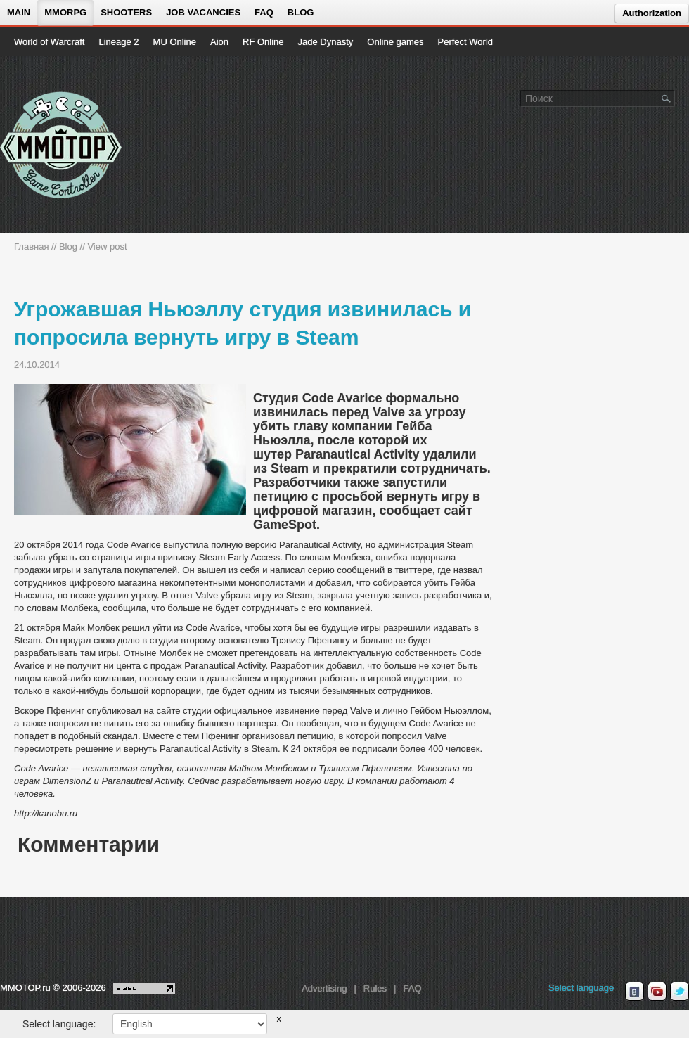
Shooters (126, 12)
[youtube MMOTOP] (657, 991)
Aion (219, 42)
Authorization (651, 13)
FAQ (264, 12)
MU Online (174, 42)
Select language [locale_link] (581, 987)
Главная (31, 246)
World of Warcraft (49, 42)
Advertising (324, 988)
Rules (375, 988)
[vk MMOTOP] (634, 991)
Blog (301, 12)
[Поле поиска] (666, 98)
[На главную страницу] (61, 144)
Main (18, 12)
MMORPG (65, 12)
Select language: (59, 1024)
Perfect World (466, 42)
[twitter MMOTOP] (679, 991)
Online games (395, 42)
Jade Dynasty (326, 42)
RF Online (263, 42)
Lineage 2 (118, 42)
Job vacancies (203, 12)
